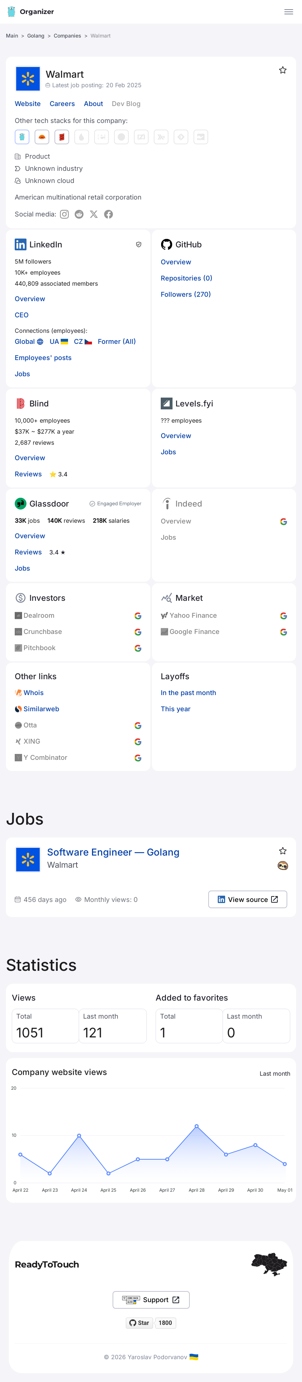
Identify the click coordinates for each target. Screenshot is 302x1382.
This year (176, 709)
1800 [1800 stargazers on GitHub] (165, 1322)
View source (248, 899)
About (93, 103)
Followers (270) (186, 294)
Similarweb (41, 709)
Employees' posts (43, 358)
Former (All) (117, 341)
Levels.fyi (194, 403)
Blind (39, 403)
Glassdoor (49, 503)
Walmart (62, 865)
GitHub (188, 244)
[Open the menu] (288, 11)
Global (25, 341)
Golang (36, 35)
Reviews (28, 474)
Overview (30, 299)
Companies (67, 35)
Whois (34, 693)
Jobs (22, 374)
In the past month (188, 693)
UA (54, 341)
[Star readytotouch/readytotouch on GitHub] (139, 1323)
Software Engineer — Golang (113, 852)
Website (28, 103)
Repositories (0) (187, 278)
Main (12, 35)
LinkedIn (45, 244)
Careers (62, 103)
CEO (22, 315)
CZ (78, 341)
